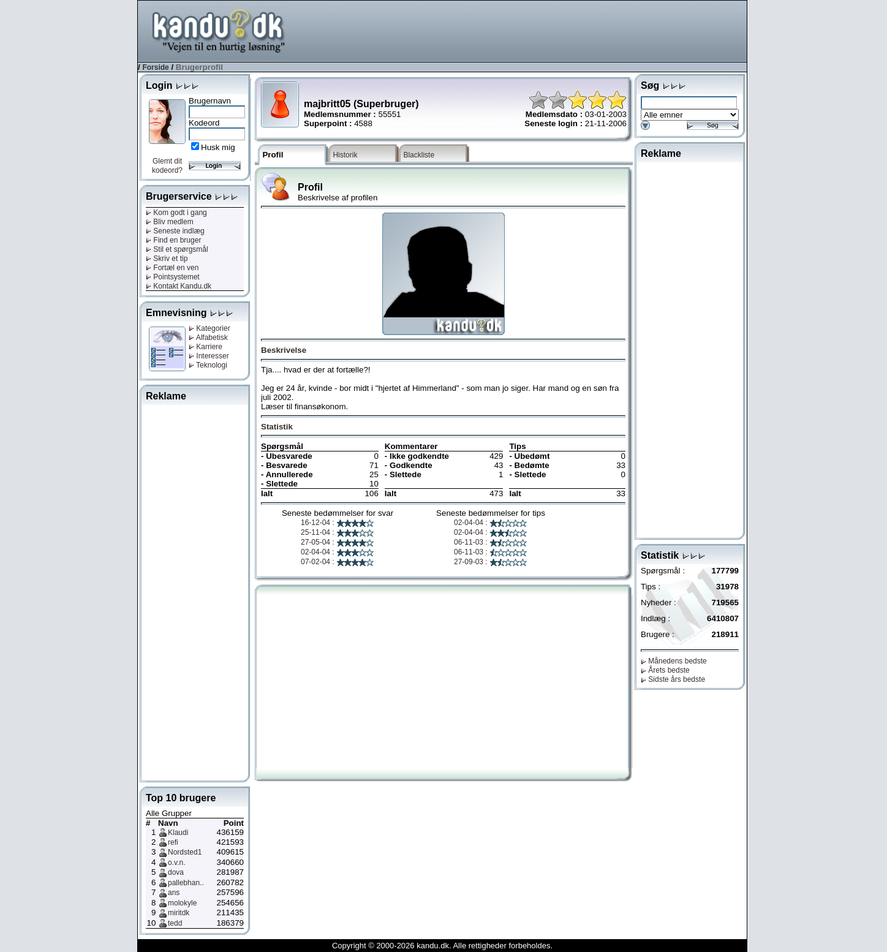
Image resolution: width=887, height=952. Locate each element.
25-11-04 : (337, 532)
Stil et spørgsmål (177, 249)
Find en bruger (173, 240)
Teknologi (208, 365)
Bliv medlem (170, 221)
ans (173, 892)
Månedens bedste (674, 661)
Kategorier (209, 328)
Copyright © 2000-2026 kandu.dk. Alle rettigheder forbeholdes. (442, 945)
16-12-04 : (337, 522)
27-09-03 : (490, 561)
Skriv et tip (166, 258)
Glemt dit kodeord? (167, 166)
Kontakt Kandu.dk (178, 286)
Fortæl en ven (172, 267)
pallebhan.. (186, 882)
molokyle (182, 903)
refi (173, 842)
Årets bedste (665, 670)
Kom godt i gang (176, 212)
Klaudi (178, 832)
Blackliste (418, 155)
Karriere (205, 346)
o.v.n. (176, 862)
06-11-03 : (490, 542)
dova (176, 872)
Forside (155, 67)
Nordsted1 (185, 852)
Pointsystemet (173, 277)
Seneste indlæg (175, 231)
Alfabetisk (208, 337)
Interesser (209, 356)
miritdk (178, 913)
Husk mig (218, 147)
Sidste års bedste (673, 679)
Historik (345, 155)
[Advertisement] (524, 30)
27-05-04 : (337, 542)
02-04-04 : (337, 552)
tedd (175, 923)
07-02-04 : (337, 561)
